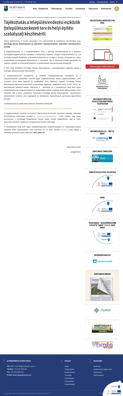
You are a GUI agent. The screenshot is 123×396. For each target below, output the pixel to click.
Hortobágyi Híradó (102, 2)
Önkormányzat (56, 9)
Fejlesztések (93, 9)
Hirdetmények (106, 9)
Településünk (43, 9)
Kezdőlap (92, 2)
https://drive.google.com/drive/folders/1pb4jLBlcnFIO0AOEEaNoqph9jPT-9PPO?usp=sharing (38, 108)
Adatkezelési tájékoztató (102, 369)
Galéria (112, 2)
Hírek (35, 9)
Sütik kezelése (98, 375)
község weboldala (17, 8)
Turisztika (68, 9)
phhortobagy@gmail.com (22, 375)
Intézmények (80, 9)
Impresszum (97, 372)
